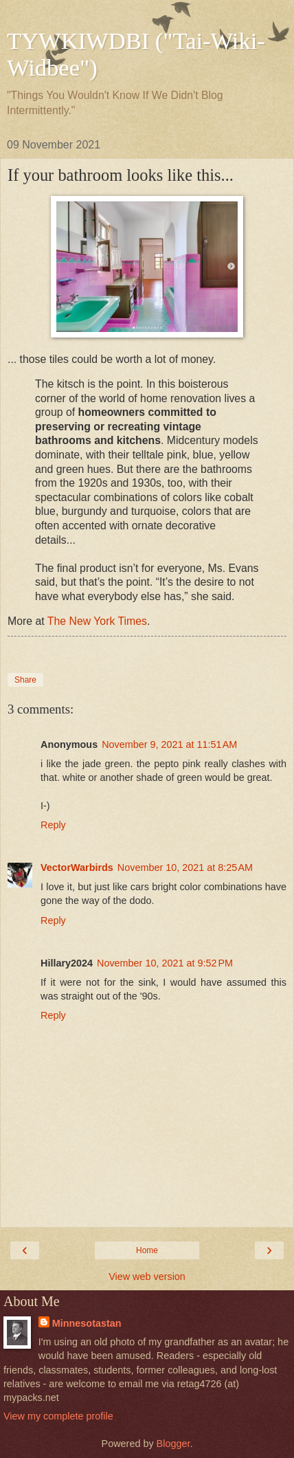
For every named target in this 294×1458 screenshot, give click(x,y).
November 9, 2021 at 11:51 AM (169, 744)
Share (25, 680)
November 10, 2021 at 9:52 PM (165, 963)
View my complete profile (58, 1416)
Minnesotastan (87, 1323)
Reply (53, 824)
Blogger (173, 1443)
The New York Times (97, 621)
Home (147, 1250)
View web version (147, 1276)
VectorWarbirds (77, 867)
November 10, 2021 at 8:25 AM (185, 867)
